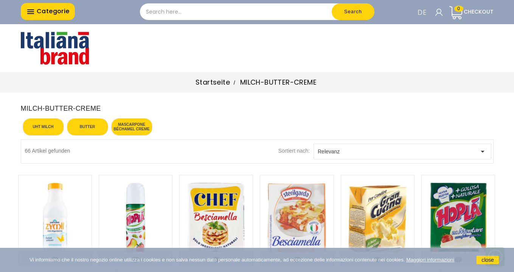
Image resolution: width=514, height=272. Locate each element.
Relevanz (402, 151)
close (487, 260)
